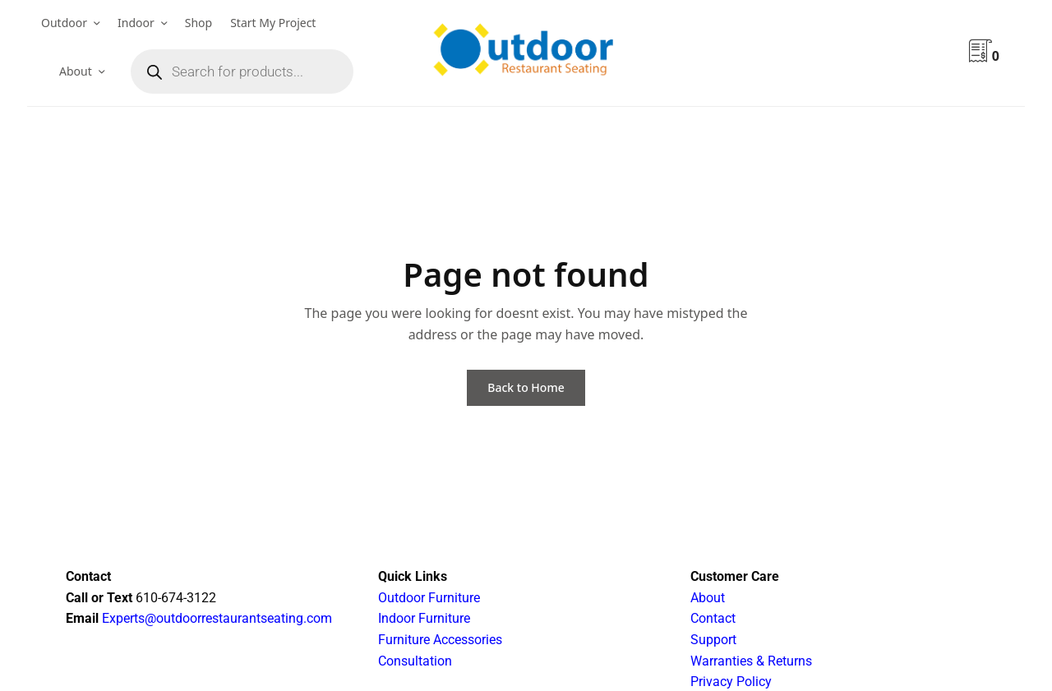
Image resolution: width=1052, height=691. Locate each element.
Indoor (136, 22)
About (75, 71)
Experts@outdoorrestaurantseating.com (215, 618)
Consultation (415, 661)
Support (713, 639)
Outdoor (64, 22)
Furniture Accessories (440, 639)
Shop (198, 22)
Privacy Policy (731, 681)
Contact (713, 618)
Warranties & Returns (751, 661)
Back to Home (525, 387)
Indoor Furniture (424, 618)
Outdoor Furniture (429, 598)
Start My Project (273, 22)
